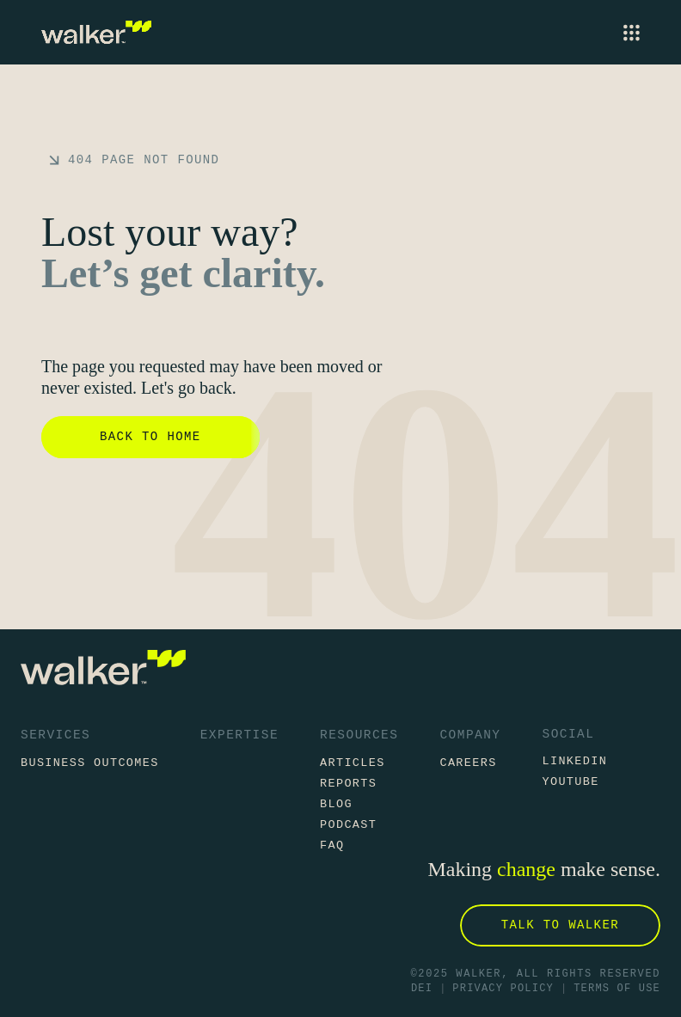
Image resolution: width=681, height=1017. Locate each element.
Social (568, 734)
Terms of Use (617, 989)
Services (55, 735)
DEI (422, 989)
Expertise (239, 735)
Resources (359, 735)
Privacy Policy (503, 989)
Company (469, 735)
